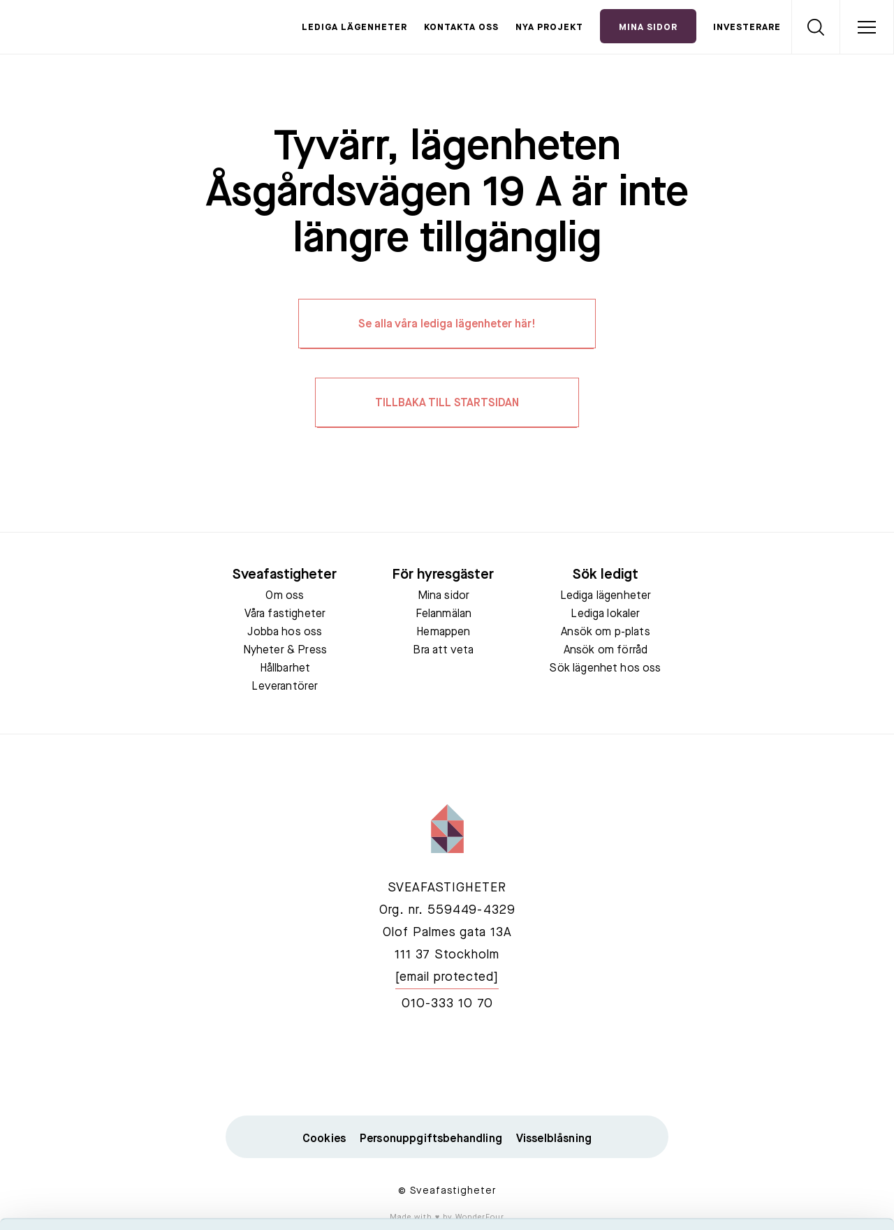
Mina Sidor (648, 27)
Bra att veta (443, 650)
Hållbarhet (285, 668)
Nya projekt (549, 27)
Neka (777, 1111)
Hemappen (443, 632)
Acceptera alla (777, 1029)
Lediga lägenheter (354, 27)
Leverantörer (284, 686)
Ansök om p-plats (605, 632)
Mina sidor (444, 596)
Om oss (284, 596)
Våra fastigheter (285, 614)
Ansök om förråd (605, 650)
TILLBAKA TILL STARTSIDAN (447, 403)
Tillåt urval (778, 1070)
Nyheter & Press (285, 650)
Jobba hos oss (284, 632)
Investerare (747, 27)
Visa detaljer (759, 1202)
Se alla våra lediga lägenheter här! (447, 324)
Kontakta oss (461, 27)
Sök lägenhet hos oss (605, 668)
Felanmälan (444, 614)
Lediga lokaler (605, 614)
